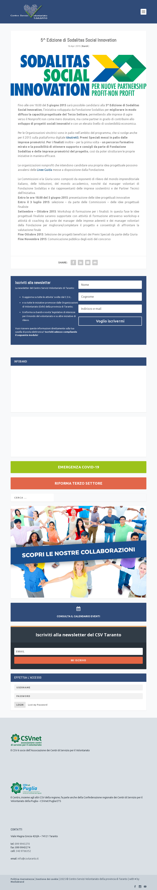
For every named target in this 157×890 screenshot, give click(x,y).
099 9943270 (22, 843)
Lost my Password (37, 705)
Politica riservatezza (22, 879)
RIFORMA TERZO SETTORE (78, 483)
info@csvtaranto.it (28, 858)
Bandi (85, 46)
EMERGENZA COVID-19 (78, 467)
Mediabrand (17, 882)
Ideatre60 (72, 137)
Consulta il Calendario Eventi (78, 616)
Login (19, 705)
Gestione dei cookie (47, 879)
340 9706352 (23, 851)
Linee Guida (44, 169)
